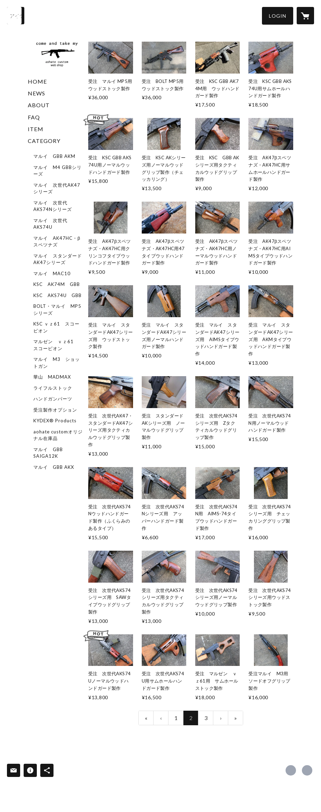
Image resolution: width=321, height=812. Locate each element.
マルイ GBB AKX (53, 467)
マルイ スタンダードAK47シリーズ (57, 259)
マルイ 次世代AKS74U (50, 224)
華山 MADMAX (52, 377)
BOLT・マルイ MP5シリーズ (57, 309)
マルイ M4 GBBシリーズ (57, 170)
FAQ (34, 117)
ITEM (35, 129)
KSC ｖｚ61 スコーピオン (56, 327)
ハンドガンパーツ (52, 398)
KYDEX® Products (54, 420)
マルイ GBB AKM (54, 156)
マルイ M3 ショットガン (56, 362)
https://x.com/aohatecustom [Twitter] (291, 770)
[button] (277, 16)
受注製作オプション (55, 410)
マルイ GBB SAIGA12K (48, 453)
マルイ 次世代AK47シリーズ (56, 188)
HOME (37, 81)
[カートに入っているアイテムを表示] (305, 15)
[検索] (15, 15)
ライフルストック (52, 388)
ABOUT (39, 105)
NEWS (36, 93)
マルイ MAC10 (52, 273)
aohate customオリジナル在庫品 (58, 435)
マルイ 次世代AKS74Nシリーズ (52, 206)
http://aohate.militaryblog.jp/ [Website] (307, 770)
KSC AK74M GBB (56, 284)
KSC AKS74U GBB (57, 295)
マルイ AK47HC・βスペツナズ (56, 241)
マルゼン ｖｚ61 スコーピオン (56, 345)
